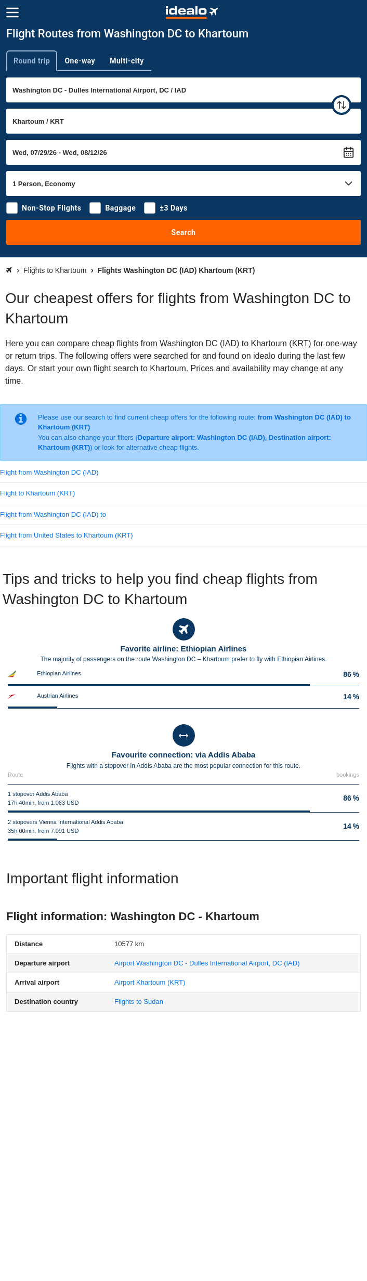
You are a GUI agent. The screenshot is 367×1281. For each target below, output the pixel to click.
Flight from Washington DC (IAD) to (53, 514)
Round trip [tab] (32, 61)
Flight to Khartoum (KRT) (37, 493)
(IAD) (206, 963)
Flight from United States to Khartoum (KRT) (66, 535)
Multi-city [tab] (127, 61)
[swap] (341, 105)
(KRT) (149, 982)
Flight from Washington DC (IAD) (49, 472)
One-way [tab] (79, 61)
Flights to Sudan (138, 1001)
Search (184, 232)
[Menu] (12, 12)
